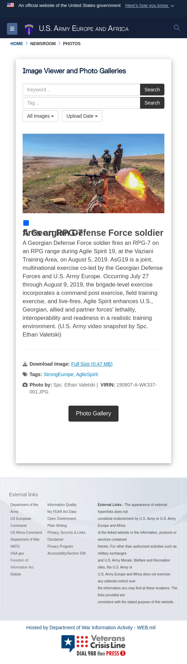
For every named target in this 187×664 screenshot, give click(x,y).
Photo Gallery (93, 413)
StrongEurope (58, 374)
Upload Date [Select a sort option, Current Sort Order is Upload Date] (82, 116)
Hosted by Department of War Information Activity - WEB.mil (90, 627)
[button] (150, 5)
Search (152, 89)
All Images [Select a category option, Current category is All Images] (40, 116)
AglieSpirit (87, 374)
